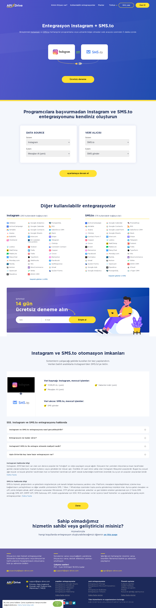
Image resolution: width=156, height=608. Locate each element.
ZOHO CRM (34, 274)
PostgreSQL (56, 223)
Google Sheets (36, 233)
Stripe (54, 236)
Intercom (34, 236)
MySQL (12, 264)
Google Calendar (37, 226)
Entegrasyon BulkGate (97, 590)
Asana (11, 233)
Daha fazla (12, 475)
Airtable (12, 230)
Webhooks (34, 260)
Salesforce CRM (58, 230)
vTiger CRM (134, 270)
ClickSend (13, 240)
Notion (12, 267)
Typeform (34, 257)
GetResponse (57, 264)
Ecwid (90, 247)
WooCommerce (36, 267)
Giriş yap (126, 5)
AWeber (12, 223)
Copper (55, 250)
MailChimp (13, 250)
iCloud (132, 267)
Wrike (32, 270)
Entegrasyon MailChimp (64, 592)
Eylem (28, 149)
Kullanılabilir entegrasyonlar (82, 5)
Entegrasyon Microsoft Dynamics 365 (101, 587)
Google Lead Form (116, 230)
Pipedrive (13, 274)
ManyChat (13, 257)
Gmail (54, 267)
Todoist (33, 247)
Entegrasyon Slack (62, 590)
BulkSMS (12, 236)
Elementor (56, 257)
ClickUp (55, 243)
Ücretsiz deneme (78, 79)
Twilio (32, 253)
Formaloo (92, 257)
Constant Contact (59, 247)
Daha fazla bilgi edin (26, 605)
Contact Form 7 (94, 236)
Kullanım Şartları (127, 584)
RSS (53, 226)
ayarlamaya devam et (78, 173)
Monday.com (14, 260)
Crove (54, 253)
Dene (78, 506)
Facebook (56, 260)
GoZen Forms (57, 270)
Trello (32, 250)
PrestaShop (134, 223)
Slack (54, 233)
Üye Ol (142, 5)
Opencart (13, 270)
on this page (110, 535)
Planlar (101, 5)
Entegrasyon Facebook (64, 586)
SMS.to (46, 32)
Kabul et (57, 604)
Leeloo (12, 247)
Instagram (35, 32)
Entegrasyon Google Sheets (66, 584)
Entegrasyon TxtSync (97, 592)
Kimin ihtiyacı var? (59, 5)
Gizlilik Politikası (127, 586)
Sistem (29, 137)
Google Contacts (37, 230)
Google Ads (92, 267)
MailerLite (13, 253)
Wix (31, 264)
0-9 (131, 602)
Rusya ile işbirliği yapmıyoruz (132, 592)
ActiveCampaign (16, 226)
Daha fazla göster (62, 595)
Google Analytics (37, 223)
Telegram (55, 240)
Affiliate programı (128, 588)
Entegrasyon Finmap (96, 584)
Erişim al (82, 320)
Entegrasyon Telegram (64, 588)
